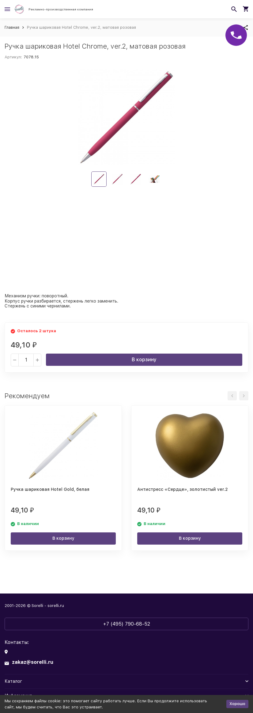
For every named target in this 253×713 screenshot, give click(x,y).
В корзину (144, 359)
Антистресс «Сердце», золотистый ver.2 (182, 489)
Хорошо (237, 703)
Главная (12, 27)
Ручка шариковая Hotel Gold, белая (50, 489)
